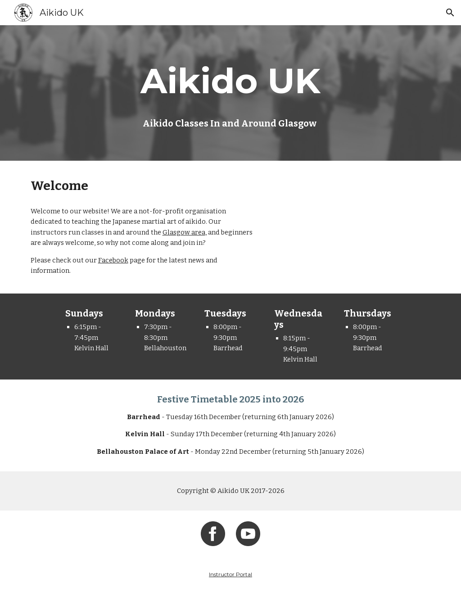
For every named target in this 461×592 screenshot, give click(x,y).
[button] (450, 12)
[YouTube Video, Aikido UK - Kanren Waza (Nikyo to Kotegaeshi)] (352, 217)
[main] (230, 81)
